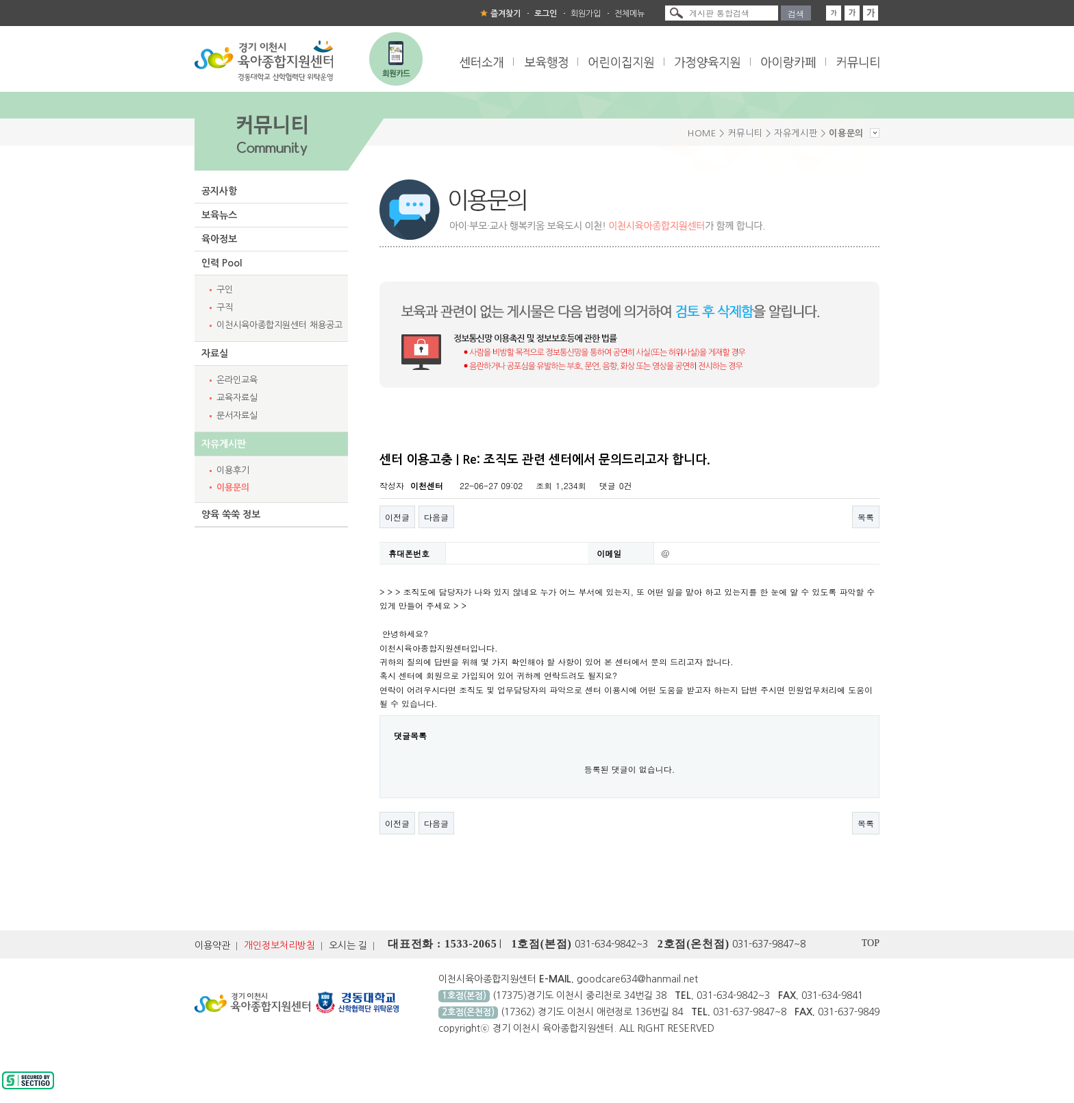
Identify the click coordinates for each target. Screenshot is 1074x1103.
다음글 (436, 517)
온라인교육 (237, 379)
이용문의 (232, 487)
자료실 (214, 353)
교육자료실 (237, 397)
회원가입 (586, 14)
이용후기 (232, 470)
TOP (870, 943)
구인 (224, 289)
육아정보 (219, 239)
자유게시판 (223, 444)
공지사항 (219, 191)
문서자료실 (237, 415)
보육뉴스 (219, 215)
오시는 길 (348, 945)
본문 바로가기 (0, 0)
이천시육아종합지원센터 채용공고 (279, 325)
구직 (224, 307)
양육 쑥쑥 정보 (230, 514)
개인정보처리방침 (279, 945)
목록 (866, 517)
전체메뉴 (629, 14)
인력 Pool (221, 263)
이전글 (397, 517)
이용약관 (212, 945)
